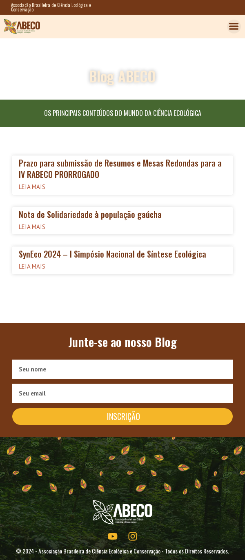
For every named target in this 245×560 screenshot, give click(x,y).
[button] (234, 27)
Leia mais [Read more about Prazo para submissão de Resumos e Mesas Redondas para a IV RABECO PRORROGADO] (32, 187)
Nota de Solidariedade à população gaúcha (90, 214)
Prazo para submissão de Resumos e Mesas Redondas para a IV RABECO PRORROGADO (120, 168)
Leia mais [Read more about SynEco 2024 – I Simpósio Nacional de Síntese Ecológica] (32, 266)
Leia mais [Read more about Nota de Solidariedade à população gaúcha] (32, 227)
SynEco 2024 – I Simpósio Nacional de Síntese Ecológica (112, 254)
